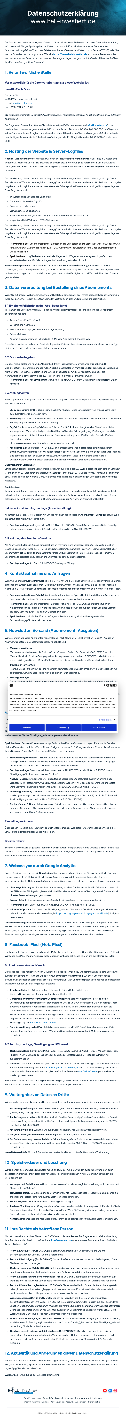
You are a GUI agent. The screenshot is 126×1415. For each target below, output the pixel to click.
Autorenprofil (80, 1402)
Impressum (36, 1398)
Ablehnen (27, 728)
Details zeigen (105, 720)
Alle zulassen (99, 728)
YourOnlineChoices (88, 1071)
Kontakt (27, 1398)
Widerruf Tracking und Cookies (36, 1402)
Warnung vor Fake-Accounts (62, 1402)
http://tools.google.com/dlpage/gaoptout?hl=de (82, 913)
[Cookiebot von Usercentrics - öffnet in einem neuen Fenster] (106, 685)
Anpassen (63, 728)
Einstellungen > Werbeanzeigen (62, 1067)
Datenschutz (48, 1398)
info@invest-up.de (22, 103)
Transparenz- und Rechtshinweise (88, 1398)
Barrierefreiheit (94, 1402)
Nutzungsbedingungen (64, 1398)
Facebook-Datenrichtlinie (43, 1022)
